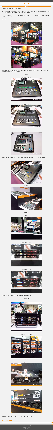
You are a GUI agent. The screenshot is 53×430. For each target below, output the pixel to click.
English (27, 428)
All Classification (26, 6)
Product (21, 425)
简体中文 (25, 428)
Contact (31, 425)
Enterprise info (28, 425)
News (23, 425)
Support (25, 425)
